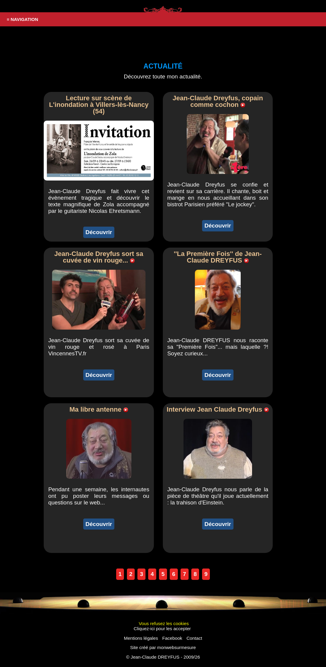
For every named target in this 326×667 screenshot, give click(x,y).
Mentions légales (141, 638)
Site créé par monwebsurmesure (163, 647)
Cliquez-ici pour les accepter (162, 628)
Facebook (172, 638)
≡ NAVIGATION (22, 19)
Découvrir (99, 232)
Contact (194, 638)
